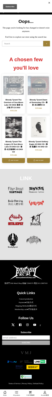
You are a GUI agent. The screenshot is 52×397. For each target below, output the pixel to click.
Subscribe (26, 332)
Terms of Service (14, 384)
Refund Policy (38, 384)
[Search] (22, 43)
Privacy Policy (27, 384)
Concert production (26, 299)
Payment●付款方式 (26, 302)
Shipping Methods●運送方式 (26, 306)
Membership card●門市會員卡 (26, 309)
